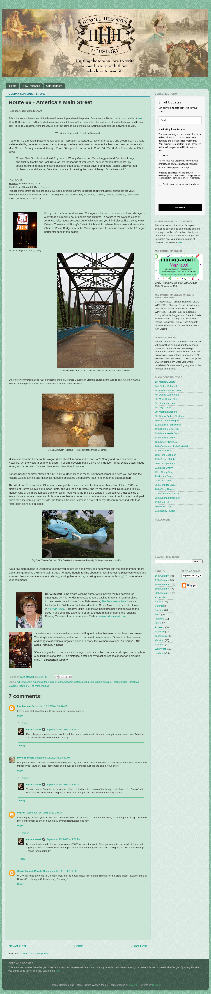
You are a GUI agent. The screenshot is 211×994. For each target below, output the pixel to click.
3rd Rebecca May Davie (168, 390)
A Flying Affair (56, 608)
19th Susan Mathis (165, 459)
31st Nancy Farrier (165, 510)
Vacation (159, 640)
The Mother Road (39, 686)
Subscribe (180, 207)
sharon (21, 812)
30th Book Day (163, 506)
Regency (159, 631)
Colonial (159, 605)
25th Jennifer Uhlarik (166, 485)
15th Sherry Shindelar (166, 442)
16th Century (162, 575)
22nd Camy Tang (164, 472)
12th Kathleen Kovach (167, 429)
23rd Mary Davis (164, 476)
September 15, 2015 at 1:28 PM (63, 729)
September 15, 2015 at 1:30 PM (63, 784)
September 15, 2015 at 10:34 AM (49, 706)
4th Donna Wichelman (167, 394)
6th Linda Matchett (165, 403)
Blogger (156, 985)
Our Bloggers (54, 85)
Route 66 (24, 686)
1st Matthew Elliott (165, 381)
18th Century (162, 584)
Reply (20, 715)
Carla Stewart (65, 682)
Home (12, 85)
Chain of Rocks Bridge (115, 682)
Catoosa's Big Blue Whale (88, 682)
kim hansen (24, 706)
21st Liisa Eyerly (164, 467)
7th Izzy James (163, 407)
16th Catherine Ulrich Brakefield (172, 446)
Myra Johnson (25, 757)
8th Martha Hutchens (166, 411)
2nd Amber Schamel (166, 386)
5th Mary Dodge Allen (166, 399)
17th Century (162, 580)
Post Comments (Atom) (36, 953)
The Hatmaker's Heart (115, 601)
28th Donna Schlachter (167, 497)
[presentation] (177, 195)
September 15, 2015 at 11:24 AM (44, 812)
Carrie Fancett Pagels (29, 871)
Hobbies (159, 618)
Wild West (160, 649)
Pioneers (159, 627)
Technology (161, 636)
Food (157, 614)
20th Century (162, 593)
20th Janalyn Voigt (165, 463)
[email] (180, 120)
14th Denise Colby (165, 437)
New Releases (31, 85)
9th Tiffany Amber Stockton (169, 416)
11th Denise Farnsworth (168, 424)
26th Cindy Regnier (165, 489)
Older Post (139, 946)
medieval (160, 653)
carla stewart (33, 729)
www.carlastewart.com (112, 616)
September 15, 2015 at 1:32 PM (63, 839)
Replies (25, 723)
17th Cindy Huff (163, 450)
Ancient (159, 601)
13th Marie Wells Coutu (167, 433)
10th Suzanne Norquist (167, 420)
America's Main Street (45, 682)
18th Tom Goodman (165, 455)
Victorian (159, 644)
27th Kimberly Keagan (167, 493)
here (140, 118)
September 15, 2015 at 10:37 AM (52, 757)
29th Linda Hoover (165, 502)
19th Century (162, 588)
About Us (160, 597)
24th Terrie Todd (163, 480)
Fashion (159, 610)
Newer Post (17, 946)
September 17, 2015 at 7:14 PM (60, 871)
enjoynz (133, 985)
